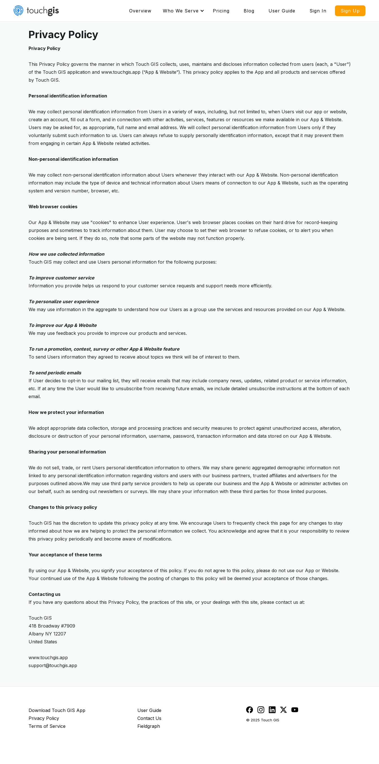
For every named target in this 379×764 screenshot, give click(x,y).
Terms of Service (47, 726)
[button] (183, 11)
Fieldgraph (148, 726)
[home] (36, 10)
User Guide (281, 11)
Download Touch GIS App (57, 710)
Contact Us (149, 718)
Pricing (221, 11)
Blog (249, 11)
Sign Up (350, 11)
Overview (140, 11)
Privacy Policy (44, 718)
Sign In (317, 11)
